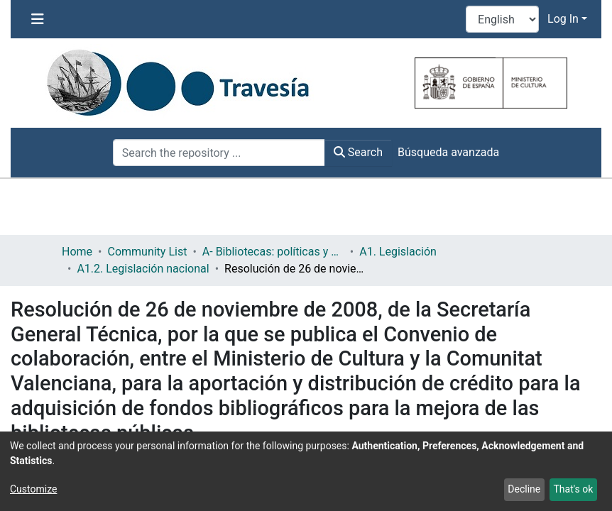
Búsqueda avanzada (448, 152)
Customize (33, 489)
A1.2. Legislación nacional (143, 268)
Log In (563, 19)
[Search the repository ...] (219, 152)
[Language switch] (502, 19)
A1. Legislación (398, 251)
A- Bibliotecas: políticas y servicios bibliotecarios (273, 251)
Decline (524, 489)
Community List (147, 251)
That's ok (573, 489)
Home (77, 251)
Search (358, 152)
